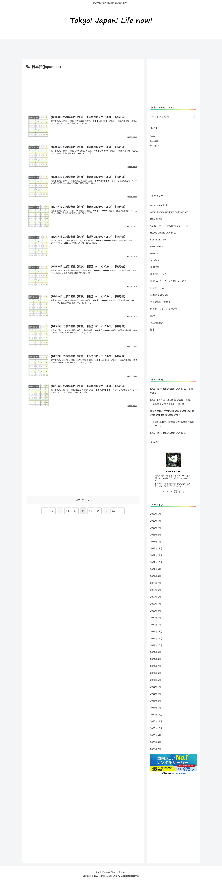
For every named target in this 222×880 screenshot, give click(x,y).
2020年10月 (156, 728)
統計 (152, 316)
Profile (96, 872)
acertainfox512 (173, 471)
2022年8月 (155, 576)
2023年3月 (155, 528)
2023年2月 (155, 535)
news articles (156, 246)
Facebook (154, 141)
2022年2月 (155, 617)
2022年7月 (155, 583)
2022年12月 (156, 548)
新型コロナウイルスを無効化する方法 (169, 281)
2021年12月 (156, 631)
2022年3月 (155, 611)
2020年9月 (155, 735)
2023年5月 (155, 514)
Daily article (156, 219)
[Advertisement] (73, 48)
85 (90, 511)
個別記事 (154, 267)
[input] (173, 117)
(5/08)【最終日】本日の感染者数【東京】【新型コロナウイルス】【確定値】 (171, 402)
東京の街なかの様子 (160, 302)
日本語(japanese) (159, 295)
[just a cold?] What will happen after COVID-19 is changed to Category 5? (172, 413)
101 (113, 511)
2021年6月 (155, 673)
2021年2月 (155, 701)
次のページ (83, 499)
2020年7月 (155, 749)
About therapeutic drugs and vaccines (169, 212)
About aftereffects (159, 205)
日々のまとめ (157, 288)
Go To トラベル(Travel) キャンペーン (169, 226)
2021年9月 (155, 652)
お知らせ (154, 260)
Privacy (125, 872)
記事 (152, 329)
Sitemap (115, 872)
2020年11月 (156, 721)
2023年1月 (155, 541)
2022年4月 (155, 604)
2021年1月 (155, 707)
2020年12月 (156, 714)
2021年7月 (155, 666)
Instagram (154, 145)
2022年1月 (155, 624)
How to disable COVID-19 (163, 233)
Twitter (153, 136)
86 (98, 511)
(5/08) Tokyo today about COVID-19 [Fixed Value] (171, 391)
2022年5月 (155, 597)
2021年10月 (156, 645)
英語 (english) (157, 323)
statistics (154, 253)
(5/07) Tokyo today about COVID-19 (168, 433)
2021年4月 (155, 687)
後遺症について (158, 274)
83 (75, 511)
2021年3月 (155, 694)
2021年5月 (155, 680)
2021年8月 (155, 659)
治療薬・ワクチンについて (163, 309)
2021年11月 (156, 638)
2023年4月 (155, 521)
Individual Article (158, 239)
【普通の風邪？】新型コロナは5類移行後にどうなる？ (172, 424)
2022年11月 (156, 555)
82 (67, 511)
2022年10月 (156, 562)
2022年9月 (155, 569)
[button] (194, 116)
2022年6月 (155, 590)
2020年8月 (155, 742)
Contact (105, 872)
